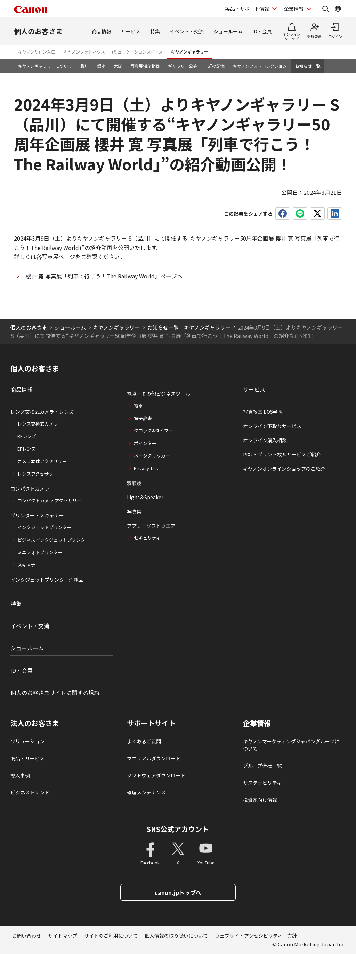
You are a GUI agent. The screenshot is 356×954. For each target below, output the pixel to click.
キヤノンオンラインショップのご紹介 (284, 468)
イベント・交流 (187, 31)
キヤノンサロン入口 (36, 52)
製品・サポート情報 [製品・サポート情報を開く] (247, 8)
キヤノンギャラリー (189, 52)
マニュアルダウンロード (153, 758)
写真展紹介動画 (145, 66)
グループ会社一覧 (262, 765)
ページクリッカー (152, 455)
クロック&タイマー (153, 430)
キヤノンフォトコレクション (260, 66)
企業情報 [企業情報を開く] (294, 8)
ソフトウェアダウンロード (156, 775)
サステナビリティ (262, 782)
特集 (155, 31)
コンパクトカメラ (29, 488)
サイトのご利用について (111, 935)
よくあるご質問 (144, 741)
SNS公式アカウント (178, 829)
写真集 (134, 511)
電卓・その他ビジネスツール (158, 393)
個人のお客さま (38, 31)
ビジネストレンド (29, 792)
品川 (84, 66)
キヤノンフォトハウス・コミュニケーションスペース (113, 52)
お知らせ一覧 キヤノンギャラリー (188, 327)
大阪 (118, 66)
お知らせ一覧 (307, 66)
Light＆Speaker (145, 497)
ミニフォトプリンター (40, 552)
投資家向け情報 (260, 799)
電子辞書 (143, 418)
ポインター (145, 443)
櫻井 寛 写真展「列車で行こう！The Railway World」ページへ (104, 276)
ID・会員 (262, 31)
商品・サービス (27, 758)
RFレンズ (26, 436)
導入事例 (20, 775)
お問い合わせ (26, 935)
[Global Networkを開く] (338, 9)
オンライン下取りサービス (272, 425)
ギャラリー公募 (182, 66)
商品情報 (101, 31)
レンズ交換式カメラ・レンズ (42, 411)
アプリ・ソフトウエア (151, 525)
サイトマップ (62, 935)
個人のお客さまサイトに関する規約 (54, 692)
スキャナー (28, 564)
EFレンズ (26, 448)
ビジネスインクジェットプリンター (53, 539)
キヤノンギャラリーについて (45, 66)
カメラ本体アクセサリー (42, 461)
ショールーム (228, 31)
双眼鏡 (134, 482)
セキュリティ (147, 537)
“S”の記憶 (215, 66)
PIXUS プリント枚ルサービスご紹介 (282, 454)
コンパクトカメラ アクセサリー (49, 500)
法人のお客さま (34, 723)
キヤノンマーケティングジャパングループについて (291, 745)
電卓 (138, 405)
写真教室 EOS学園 (263, 411)
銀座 (101, 66)
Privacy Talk (146, 468)
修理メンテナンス (146, 792)
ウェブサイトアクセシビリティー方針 (256, 935)
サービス (130, 31)
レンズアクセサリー (37, 473)
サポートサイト (151, 723)
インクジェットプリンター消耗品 (46, 579)
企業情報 (257, 723)
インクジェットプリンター (44, 527)
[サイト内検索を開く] (325, 9)
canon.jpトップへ (178, 892)
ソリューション (27, 741)
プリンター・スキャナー (37, 515)
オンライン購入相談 (265, 440)
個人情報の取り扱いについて (176, 935)
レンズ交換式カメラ (37, 423)
